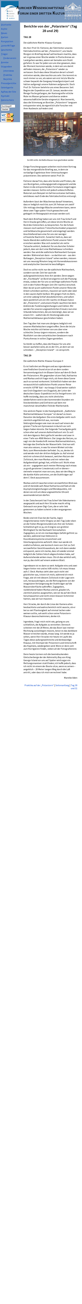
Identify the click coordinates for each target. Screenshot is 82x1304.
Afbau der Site (8, 91)
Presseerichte (8, 83)
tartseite (6, 24)
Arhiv (4, 28)
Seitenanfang (62, 685)
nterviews (8, 70)
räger (4, 54)
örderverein (9, 58)
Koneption (7, 41)
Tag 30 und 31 (74, 687)
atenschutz (7, 99)
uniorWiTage (8, 45)
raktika (7, 74)
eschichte (6, 49)
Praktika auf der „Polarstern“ (39, 685)
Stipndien (6, 66)
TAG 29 (27, 355)
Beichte (7, 79)
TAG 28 (27, 37)
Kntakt (5, 95)
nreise (4, 62)
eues (4, 33)
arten (4, 37)
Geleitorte (7, 87)
